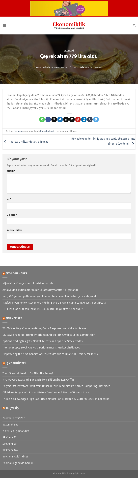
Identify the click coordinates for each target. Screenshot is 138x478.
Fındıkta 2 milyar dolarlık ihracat (25, 141)
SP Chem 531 (9, 443)
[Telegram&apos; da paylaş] (96, 119)
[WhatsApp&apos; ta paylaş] (42, 119)
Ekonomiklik (43, 67)
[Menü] (4, 25)
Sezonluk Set (10, 424)
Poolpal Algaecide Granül (17, 463)
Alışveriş (12, 408)
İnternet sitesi (14, 230)
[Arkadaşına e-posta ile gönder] (72, 119)
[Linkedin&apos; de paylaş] (84, 119)
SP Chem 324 (10, 450)
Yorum (11, 170)
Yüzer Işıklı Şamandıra (15, 431)
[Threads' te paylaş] (66, 119)
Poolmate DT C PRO (13, 418)
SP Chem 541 (9, 437)
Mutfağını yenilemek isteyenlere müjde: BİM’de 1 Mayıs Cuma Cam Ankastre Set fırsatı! (54, 302)
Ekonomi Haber (16, 273)
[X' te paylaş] (54, 119)
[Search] (134, 25)
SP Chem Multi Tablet (15, 456)
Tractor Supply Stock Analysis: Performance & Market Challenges (41, 347)
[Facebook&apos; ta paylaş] (48, 119)
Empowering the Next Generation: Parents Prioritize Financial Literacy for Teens (50, 354)
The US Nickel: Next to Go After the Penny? (27, 373)
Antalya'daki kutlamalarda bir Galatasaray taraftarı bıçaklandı (40, 290)
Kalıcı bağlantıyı (48, 131)
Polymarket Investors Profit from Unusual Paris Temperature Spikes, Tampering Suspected (56, 386)
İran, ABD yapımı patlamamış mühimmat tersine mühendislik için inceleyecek (49, 296)
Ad (9, 199)
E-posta (12, 214)
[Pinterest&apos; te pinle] (78, 119)
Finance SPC (14, 318)
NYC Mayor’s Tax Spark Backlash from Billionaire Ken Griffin (38, 379)
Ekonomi (69, 51)
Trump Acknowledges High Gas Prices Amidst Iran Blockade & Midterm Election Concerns (55, 398)
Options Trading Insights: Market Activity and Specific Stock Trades (42, 341)
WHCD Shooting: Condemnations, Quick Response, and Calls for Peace (44, 328)
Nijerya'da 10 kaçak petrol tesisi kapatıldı (27, 283)
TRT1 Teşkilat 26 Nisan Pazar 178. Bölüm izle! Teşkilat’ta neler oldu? (42, 309)
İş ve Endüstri (16, 363)
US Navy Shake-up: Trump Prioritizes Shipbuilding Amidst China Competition (48, 334)
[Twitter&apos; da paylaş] (60, 119)
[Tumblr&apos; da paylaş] (90, 119)
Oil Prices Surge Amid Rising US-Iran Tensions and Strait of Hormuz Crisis (45, 392)
